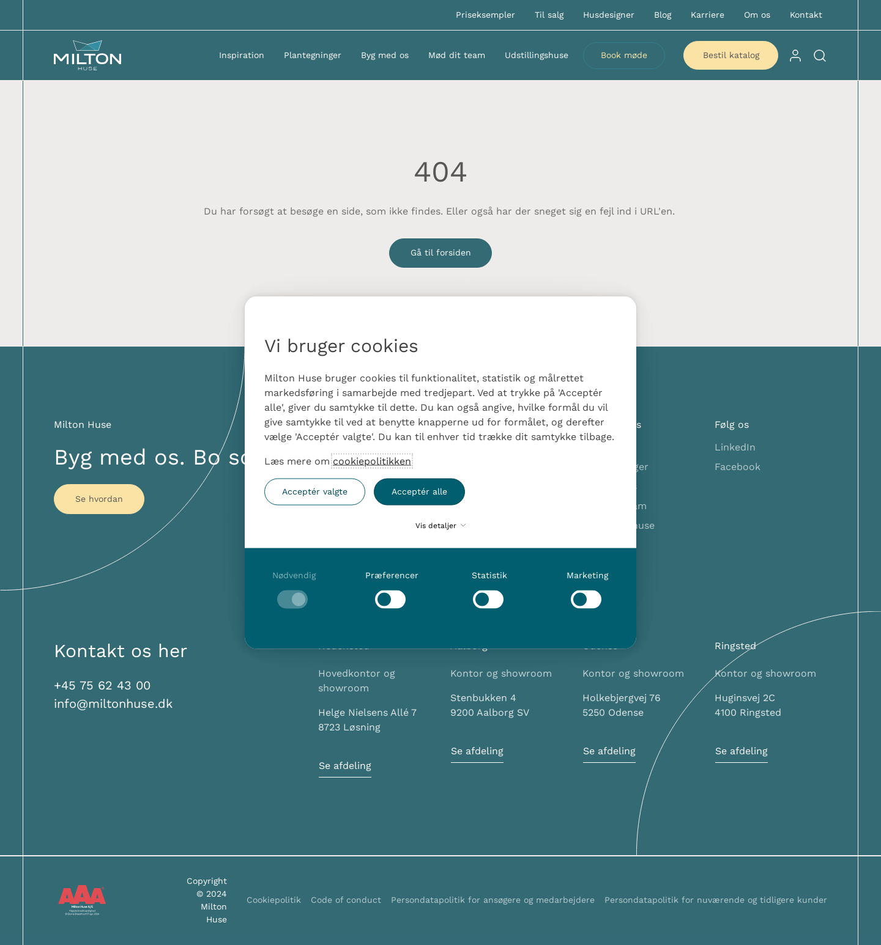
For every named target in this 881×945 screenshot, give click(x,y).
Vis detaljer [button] (440, 525)
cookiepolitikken (372, 460)
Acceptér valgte (315, 491)
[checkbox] (294, 588)
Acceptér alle (419, 491)
